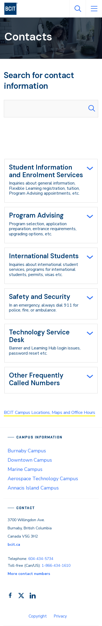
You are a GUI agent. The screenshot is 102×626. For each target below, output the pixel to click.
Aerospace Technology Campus (43, 478)
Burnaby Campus (27, 450)
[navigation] (13, 8)
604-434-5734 (40, 558)
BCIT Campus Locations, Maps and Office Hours (49, 413)
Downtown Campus (30, 460)
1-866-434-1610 (56, 565)
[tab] (51, 181)
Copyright (38, 616)
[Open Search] (77, 8)
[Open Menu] (94, 8)
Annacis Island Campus (33, 488)
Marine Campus (25, 469)
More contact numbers (29, 573)
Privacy (60, 616)
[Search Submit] (91, 108)
